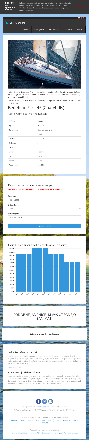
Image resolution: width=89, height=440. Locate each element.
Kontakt (80, 29)
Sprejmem (80, 3)
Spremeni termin (44, 226)
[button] (13, 64)
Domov (26, 29)
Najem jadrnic (39, 29)
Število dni (13, 205)
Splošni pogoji (46, 420)
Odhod (12, 196)
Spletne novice (33, 420)
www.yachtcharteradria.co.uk (66, 433)
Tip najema (13, 213)
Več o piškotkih (79, 7)
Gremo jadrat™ (43, 406)
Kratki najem (54, 29)
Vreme (75, 420)
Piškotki (22, 420)
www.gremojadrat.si (19, 433)
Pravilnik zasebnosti (62, 420)
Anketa (14, 420)
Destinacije (68, 29)
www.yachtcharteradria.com (41, 433)
